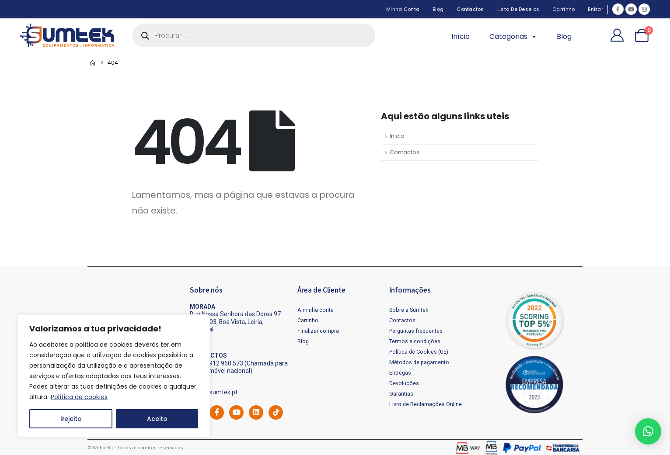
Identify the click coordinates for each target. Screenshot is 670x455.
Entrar (595, 9)
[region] (113, 376)
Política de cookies (79, 397)
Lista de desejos (518, 9)
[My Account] (617, 35)
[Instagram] (644, 9)
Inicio (397, 136)
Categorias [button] (513, 36)
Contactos (470, 9)
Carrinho (563, 9)
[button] (648, 431)
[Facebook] (618, 9)
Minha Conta (402, 9)
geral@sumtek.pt (213, 392)
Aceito (157, 418)
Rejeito (71, 418)
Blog (438, 9)
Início (460, 36)
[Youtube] (631, 9)
